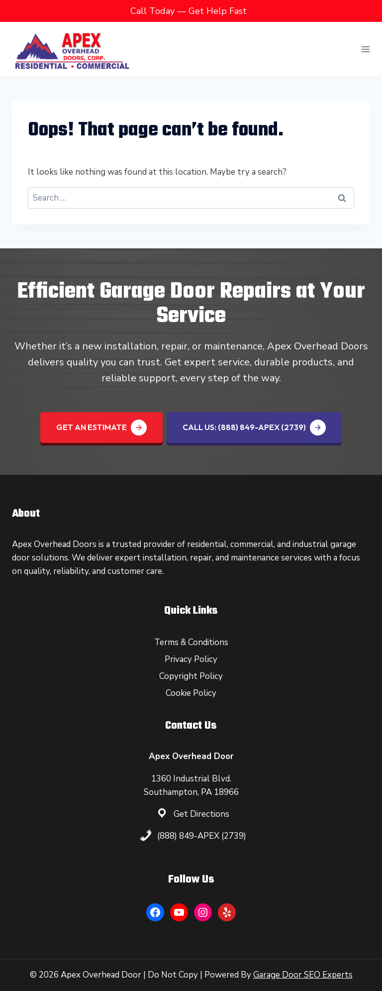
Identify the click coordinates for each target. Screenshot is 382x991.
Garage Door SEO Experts (303, 975)
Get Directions (201, 814)
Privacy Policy (191, 659)
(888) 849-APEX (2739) (201, 836)
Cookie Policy (191, 693)
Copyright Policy (191, 676)
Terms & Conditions (191, 642)
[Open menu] (365, 49)
